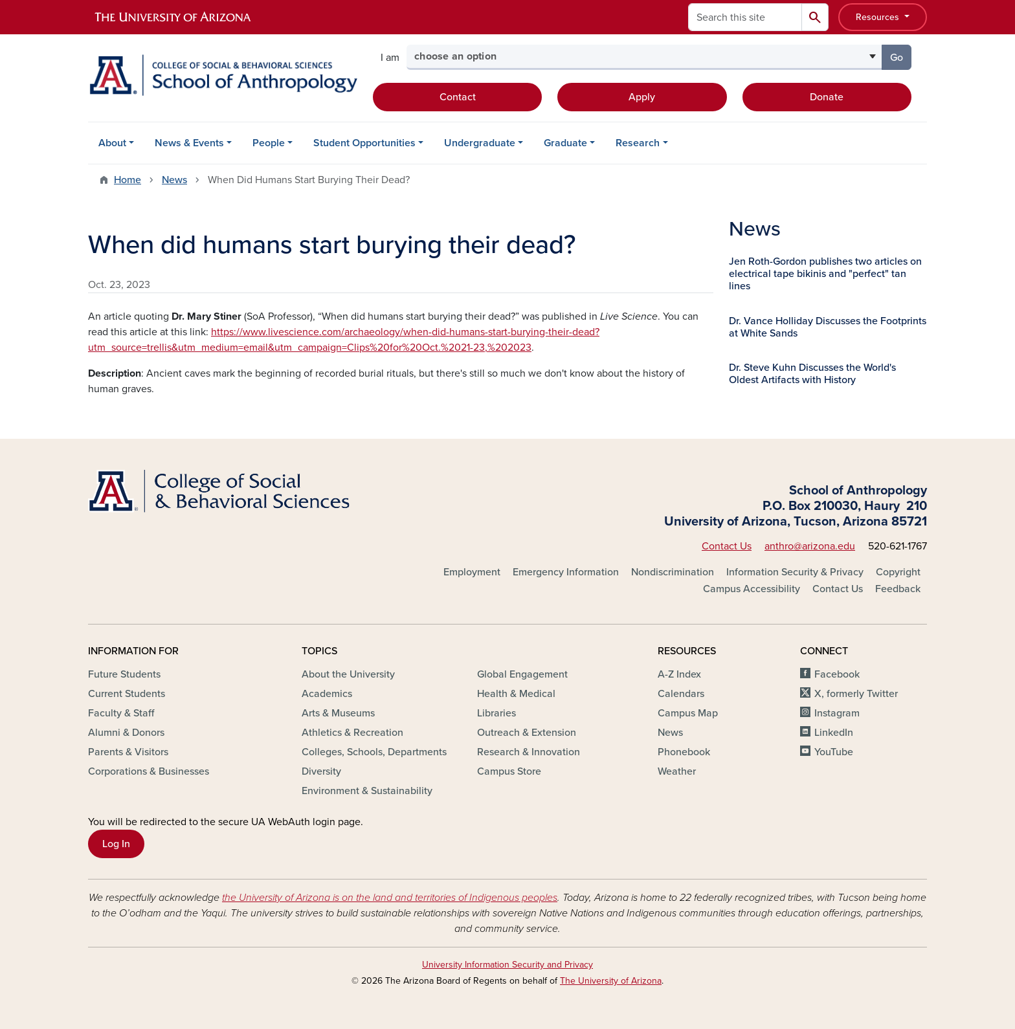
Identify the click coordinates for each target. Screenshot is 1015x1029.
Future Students (124, 674)
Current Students (126, 693)
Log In (116, 843)
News (174, 179)
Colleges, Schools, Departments (374, 752)
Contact (458, 97)
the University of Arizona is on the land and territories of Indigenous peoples (389, 897)
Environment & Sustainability (367, 790)
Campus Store (509, 771)
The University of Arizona (611, 980)
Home (127, 179)
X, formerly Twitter (856, 693)
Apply (642, 97)
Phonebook (684, 752)
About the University (348, 674)
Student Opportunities (364, 143)
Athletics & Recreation (352, 732)
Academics (327, 693)
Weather (677, 771)
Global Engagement (522, 674)
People (268, 143)
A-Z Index (679, 674)
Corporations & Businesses (148, 771)
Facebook (837, 674)
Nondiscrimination (672, 572)
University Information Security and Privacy (507, 964)
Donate (826, 97)
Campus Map (688, 713)
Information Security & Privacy (795, 572)
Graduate (565, 143)
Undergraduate (479, 143)
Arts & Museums (338, 713)
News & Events (189, 143)
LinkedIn (833, 732)
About (112, 143)
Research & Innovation (528, 752)
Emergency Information (566, 572)
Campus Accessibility (751, 588)
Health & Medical (516, 693)
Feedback (897, 588)
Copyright (898, 572)
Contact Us (727, 546)
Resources (879, 17)
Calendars (681, 693)
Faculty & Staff (121, 713)
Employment (471, 572)
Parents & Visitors (128, 752)
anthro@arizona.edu (809, 546)
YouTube (833, 752)
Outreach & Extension (526, 732)
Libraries (496, 713)
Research (638, 143)
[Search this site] (745, 17)
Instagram (837, 713)
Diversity (321, 771)
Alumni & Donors (126, 732)
